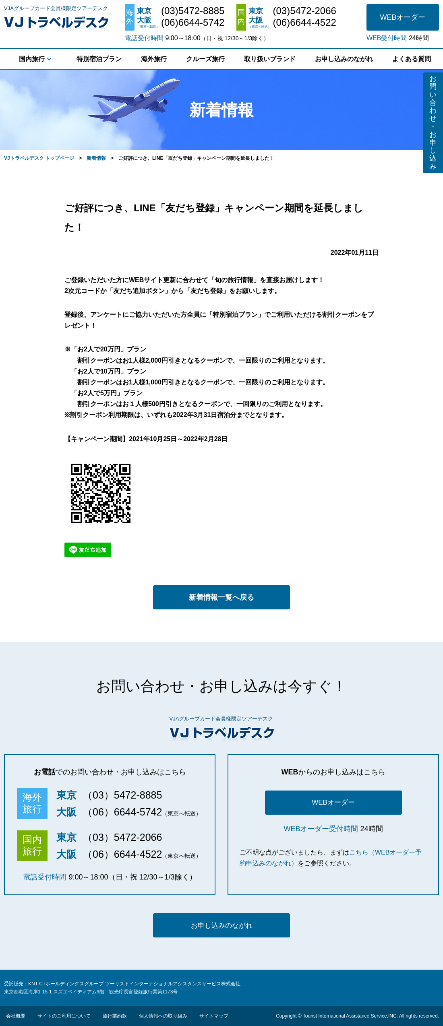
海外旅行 (154, 59)
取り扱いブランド (270, 59)
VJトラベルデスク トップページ (39, 158)
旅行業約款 (115, 1016)
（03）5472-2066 (122, 837)
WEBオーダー (402, 17)
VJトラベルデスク (56, 22)
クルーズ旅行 (205, 59)
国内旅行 (32, 59)
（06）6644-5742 (122, 811)
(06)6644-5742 (192, 22)
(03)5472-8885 (192, 11)
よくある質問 (411, 59)
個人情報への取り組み (163, 1016)
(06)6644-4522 (304, 22)
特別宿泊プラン (99, 59)
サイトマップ (213, 1016)
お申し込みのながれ (344, 59)
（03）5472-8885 (122, 795)
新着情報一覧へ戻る (221, 597)
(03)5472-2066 (304, 11)
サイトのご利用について (64, 1016)
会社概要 (15, 1016)
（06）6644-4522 (122, 854)
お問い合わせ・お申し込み (433, 122)
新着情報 (96, 158)
